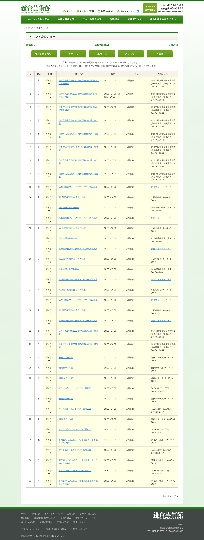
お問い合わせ (63, 522)
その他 (159, 54)
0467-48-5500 (172, 4)
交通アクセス (135, 19)
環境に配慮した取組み (56, 529)
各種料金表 (66, 518)
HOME (29, 28)
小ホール (102, 54)
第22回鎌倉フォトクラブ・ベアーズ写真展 (78, 187)
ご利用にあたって (79, 529)
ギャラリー (131, 54)
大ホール (73, 54)
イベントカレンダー (38, 19)
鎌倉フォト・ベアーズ (161, 187)
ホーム (24, 514)
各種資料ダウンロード (85, 518)
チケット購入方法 (92, 19)
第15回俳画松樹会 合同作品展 (72, 197)
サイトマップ (79, 522)
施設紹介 (114, 19)
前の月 (30, 45)
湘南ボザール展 (66, 357)
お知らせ (36, 514)
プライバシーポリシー (31, 529)
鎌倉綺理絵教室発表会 (69, 207)
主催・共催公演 (66, 19)
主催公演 (71, 514)
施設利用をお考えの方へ (163, 19)
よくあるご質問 (28, 522)
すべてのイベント (44, 54)
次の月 (173, 45)
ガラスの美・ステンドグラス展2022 (75, 388)
